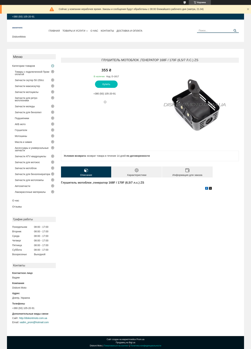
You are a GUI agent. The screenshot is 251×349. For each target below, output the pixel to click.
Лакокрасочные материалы (30, 192)
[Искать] (235, 30)
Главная (54, 30)
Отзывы (17, 206)
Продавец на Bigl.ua (125, 342)
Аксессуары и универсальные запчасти (32, 149)
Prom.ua (140, 339)
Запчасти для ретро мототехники (26, 99)
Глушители (21, 130)
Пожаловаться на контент (116, 345)
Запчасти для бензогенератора (32, 174)
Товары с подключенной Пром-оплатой (32, 73)
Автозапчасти (22, 186)
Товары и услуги (73, 30)
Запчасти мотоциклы (27, 92)
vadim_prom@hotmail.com (34, 322)
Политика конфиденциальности (145, 345)
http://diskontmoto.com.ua (33, 318)
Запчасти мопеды (25, 106)
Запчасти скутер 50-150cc (29, 80)
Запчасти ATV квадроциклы (30, 156)
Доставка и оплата (129, 30)
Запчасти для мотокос (27, 162)
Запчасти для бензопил (28, 112)
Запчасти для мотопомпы (29, 180)
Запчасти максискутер (27, 86)
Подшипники (22, 118)
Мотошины (21, 136)
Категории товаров (23, 65)
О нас (94, 30)
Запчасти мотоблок (26, 168)
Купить (106, 84)
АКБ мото (20, 124)
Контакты (107, 30)
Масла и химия (23, 142)
